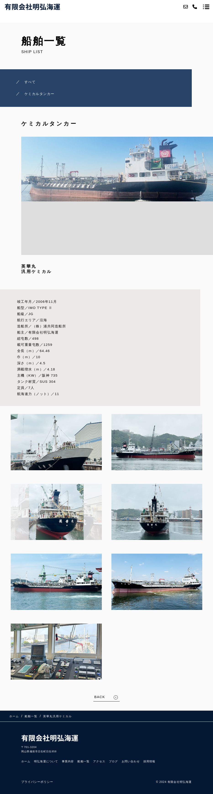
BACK (99, 697)
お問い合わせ (131, 761)
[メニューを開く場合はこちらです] (206, 7)
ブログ (113, 761)
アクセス (99, 761)
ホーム (25, 761)
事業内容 (68, 761)
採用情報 (149, 761)
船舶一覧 (83, 761)
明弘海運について (46, 761)
